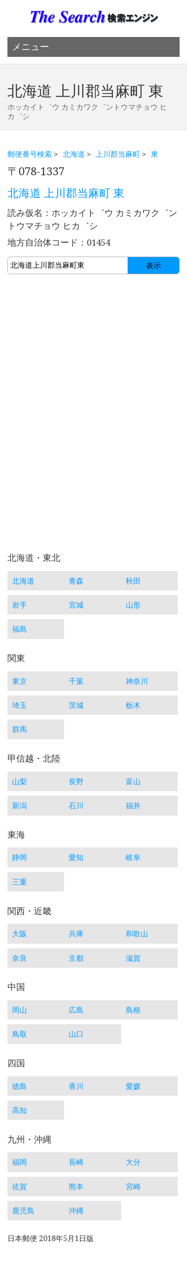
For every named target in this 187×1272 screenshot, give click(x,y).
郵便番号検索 (29, 154)
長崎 (76, 1162)
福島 (19, 629)
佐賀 (19, 1186)
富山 (133, 781)
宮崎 (133, 1186)
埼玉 (19, 705)
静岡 (19, 857)
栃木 (133, 705)
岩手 (19, 605)
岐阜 (133, 857)
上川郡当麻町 (118, 154)
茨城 (76, 705)
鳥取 (19, 1034)
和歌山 (137, 933)
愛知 (76, 857)
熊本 (76, 1186)
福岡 (19, 1162)
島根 (133, 1010)
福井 (133, 805)
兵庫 (76, 933)
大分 (133, 1162)
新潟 (19, 805)
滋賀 (133, 958)
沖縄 (76, 1210)
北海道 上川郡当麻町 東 (65, 193)
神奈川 (137, 681)
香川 (76, 1086)
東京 (19, 681)
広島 (76, 1010)
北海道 (74, 154)
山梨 (19, 781)
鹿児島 (23, 1210)
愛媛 (133, 1086)
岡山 (19, 1010)
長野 (76, 781)
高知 (19, 1110)
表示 (153, 266)
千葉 (76, 681)
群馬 (19, 729)
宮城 (76, 605)
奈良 (19, 958)
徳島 (19, 1086)
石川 (76, 805)
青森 (76, 581)
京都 (76, 958)
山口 (76, 1034)
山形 (133, 605)
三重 (19, 882)
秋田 (133, 581)
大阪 (19, 933)
